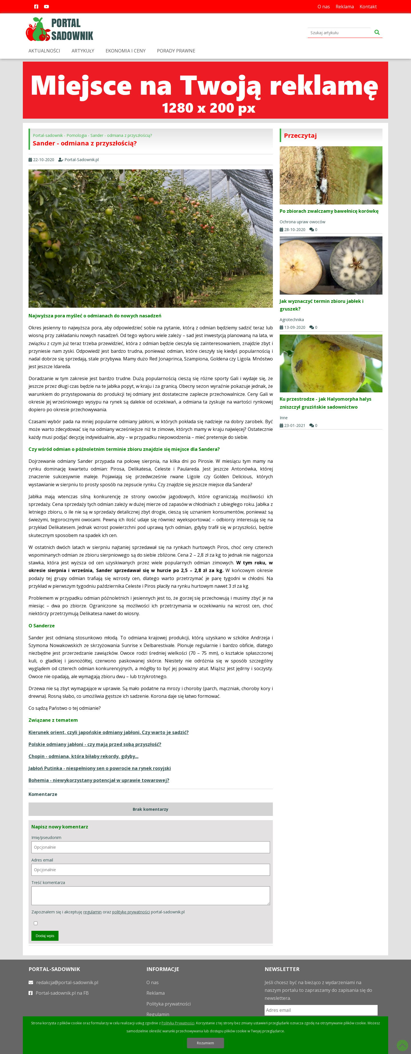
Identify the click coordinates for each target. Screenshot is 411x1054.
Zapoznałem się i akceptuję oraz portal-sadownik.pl (108, 917)
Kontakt (368, 6)
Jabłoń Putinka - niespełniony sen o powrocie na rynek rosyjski (100, 768)
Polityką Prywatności (178, 1023)
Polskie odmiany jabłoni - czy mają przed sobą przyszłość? (95, 744)
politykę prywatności (131, 912)
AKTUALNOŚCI (44, 51)
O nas (324, 6)
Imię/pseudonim (150, 844)
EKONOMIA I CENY (126, 51)
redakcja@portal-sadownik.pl (63, 982)
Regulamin (157, 1014)
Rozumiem (205, 1043)
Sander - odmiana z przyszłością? (121, 135)
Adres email (150, 866)
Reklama (345, 6)
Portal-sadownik (48, 135)
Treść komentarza (150, 892)
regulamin (92, 912)
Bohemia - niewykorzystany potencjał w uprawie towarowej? (99, 780)
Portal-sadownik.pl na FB (59, 993)
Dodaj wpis (45, 936)
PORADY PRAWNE (176, 51)
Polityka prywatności (168, 1004)
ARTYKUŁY (83, 51)
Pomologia (77, 135)
